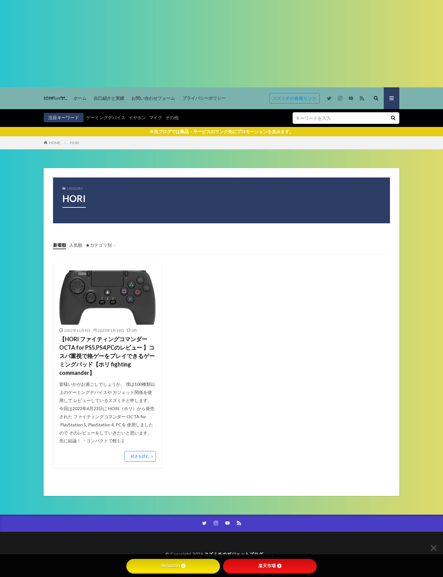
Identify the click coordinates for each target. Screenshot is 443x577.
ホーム (79, 98)
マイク (155, 117)
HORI (74, 142)
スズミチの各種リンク (294, 98)
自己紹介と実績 (109, 98)
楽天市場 (269, 566)
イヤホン (137, 117)
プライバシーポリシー (204, 98)
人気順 (75, 245)
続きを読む (140, 456)
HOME (55, 142)
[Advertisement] (187, 43)
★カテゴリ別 (98, 245)
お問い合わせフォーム (153, 98)
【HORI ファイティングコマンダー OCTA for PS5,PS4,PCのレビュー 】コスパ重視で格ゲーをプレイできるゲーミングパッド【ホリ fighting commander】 (107, 356)
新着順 (59, 245)
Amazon (173, 566)
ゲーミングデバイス (105, 117)
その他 (171, 117)
